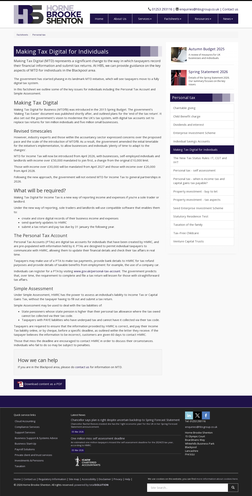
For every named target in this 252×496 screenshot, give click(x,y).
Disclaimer (105, 479)
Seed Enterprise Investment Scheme (198, 208)
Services (145, 19)
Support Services (25, 432)
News (228, 19)
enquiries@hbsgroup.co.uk (199, 9)
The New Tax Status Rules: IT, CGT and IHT (200, 160)
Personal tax (38, 34)
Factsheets (172, 19)
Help (127, 479)
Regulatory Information (52, 479)
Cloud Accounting (25, 421)
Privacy (118, 479)
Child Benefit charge (186, 116)
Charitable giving (184, 108)
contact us (82, 367)
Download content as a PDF (39, 384)
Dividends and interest (188, 125)
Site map (74, 479)
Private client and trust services (33, 455)
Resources (203, 19)
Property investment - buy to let (195, 191)
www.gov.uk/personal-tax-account (97, 271)
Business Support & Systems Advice (36, 438)
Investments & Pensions (29, 460)
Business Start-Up (25, 443)
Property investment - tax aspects (196, 200)
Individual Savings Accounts (191, 141)
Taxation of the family (188, 224)
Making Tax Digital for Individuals (195, 149)
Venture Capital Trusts (188, 241)
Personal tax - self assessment (194, 170)
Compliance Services (27, 427)
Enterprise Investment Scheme (194, 133)
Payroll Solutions (25, 449)
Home (99, 19)
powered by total (91, 485)
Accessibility (89, 479)
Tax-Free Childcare (186, 233)
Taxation (20, 466)
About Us (120, 19)
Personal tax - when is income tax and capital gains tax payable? (199, 181)
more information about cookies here (217, 478)
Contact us (230, 9)
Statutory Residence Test (190, 216)
